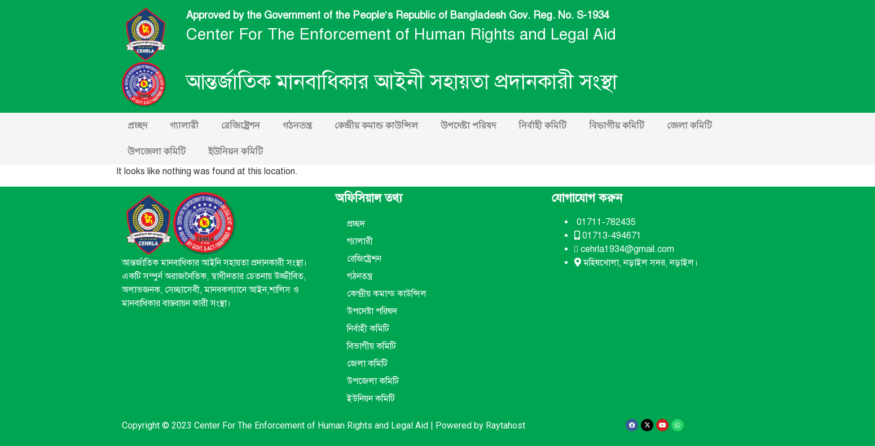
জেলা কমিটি (689, 125)
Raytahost (505, 425)
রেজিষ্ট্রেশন (240, 125)
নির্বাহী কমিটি (542, 125)
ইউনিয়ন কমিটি (235, 151)
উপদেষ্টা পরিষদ (468, 125)
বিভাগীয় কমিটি (616, 125)
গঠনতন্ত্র (297, 125)
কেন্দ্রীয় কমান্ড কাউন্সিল (376, 125)
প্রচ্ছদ (137, 125)
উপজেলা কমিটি (156, 151)
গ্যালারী (184, 125)
